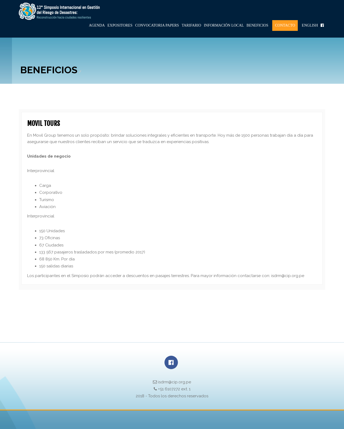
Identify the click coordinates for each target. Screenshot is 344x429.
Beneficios (257, 25)
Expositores (120, 25)
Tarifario (191, 25)
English (310, 25)
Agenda (97, 25)
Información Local (224, 25)
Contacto (285, 25)
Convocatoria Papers (157, 25)
